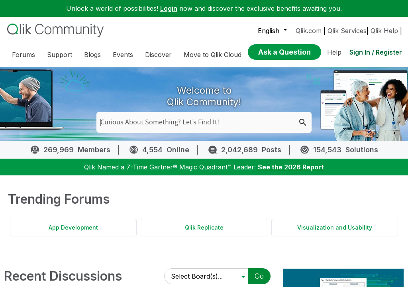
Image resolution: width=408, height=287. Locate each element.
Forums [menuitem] (23, 55)
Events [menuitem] (123, 55)
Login (168, 8)
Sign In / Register (375, 52)
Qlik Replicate (204, 233)
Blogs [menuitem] (92, 55)
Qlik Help (384, 31)
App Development (73, 233)
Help (334, 52)
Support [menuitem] (59, 55)
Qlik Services (347, 31)
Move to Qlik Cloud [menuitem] (212, 55)
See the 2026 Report (291, 173)
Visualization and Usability (334, 233)
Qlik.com (309, 31)
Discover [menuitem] (158, 55)
